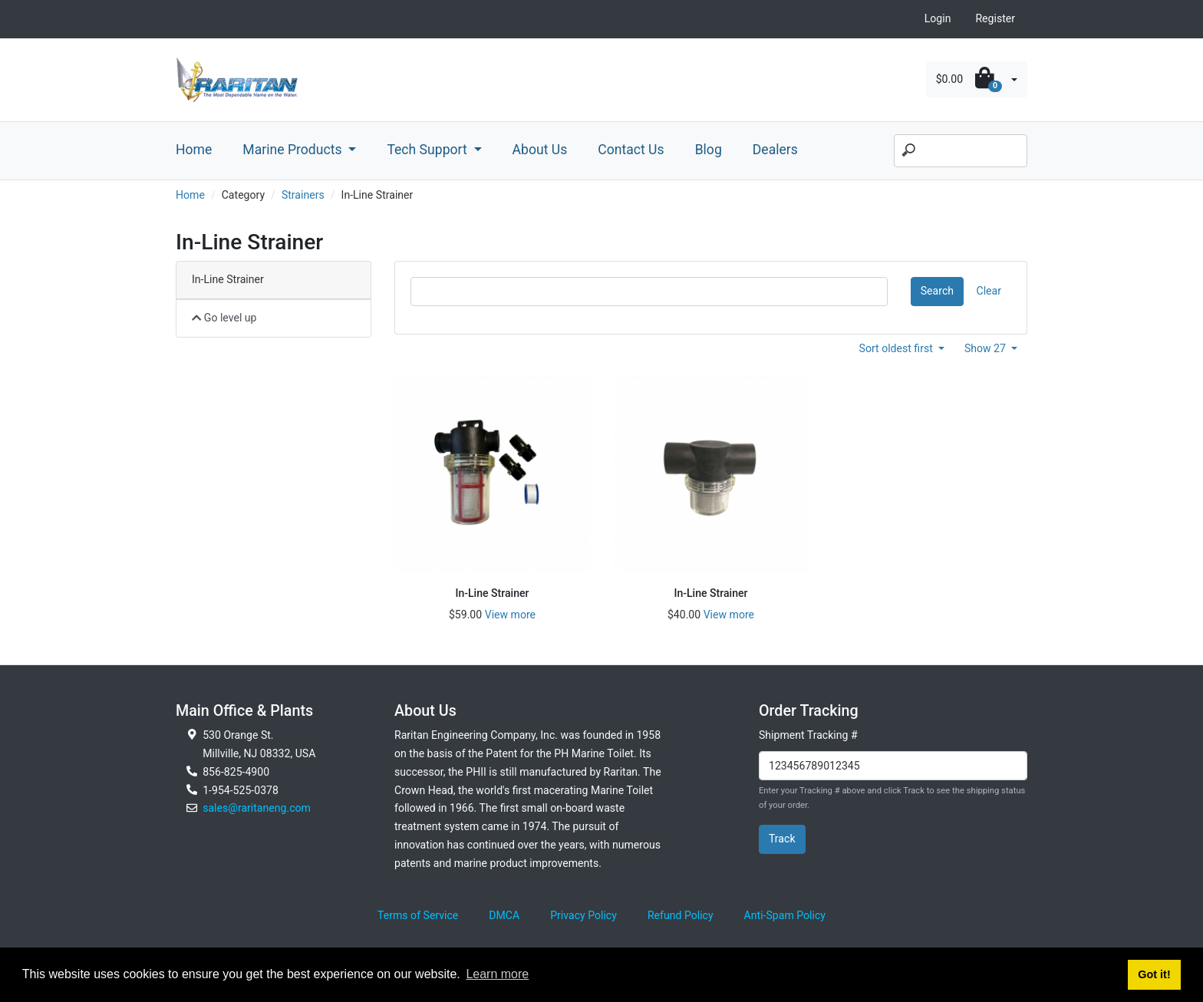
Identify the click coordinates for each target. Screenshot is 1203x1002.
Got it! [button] (1154, 974)
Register (995, 18)
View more (510, 614)
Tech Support (428, 149)
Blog (708, 149)
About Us (540, 149)
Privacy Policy (583, 915)
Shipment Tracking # (808, 735)
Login (937, 18)
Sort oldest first (897, 348)
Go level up (224, 317)
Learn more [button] (497, 974)
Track (782, 838)
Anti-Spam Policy (785, 915)
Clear (989, 291)
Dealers (775, 149)
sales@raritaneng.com (257, 808)
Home (194, 149)
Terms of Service (417, 915)
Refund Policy (681, 915)
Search (937, 291)
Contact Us (631, 149)
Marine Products (293, 149)
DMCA (504, 915)
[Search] (960, 151)
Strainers (303, 195)
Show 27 (986, 348)
